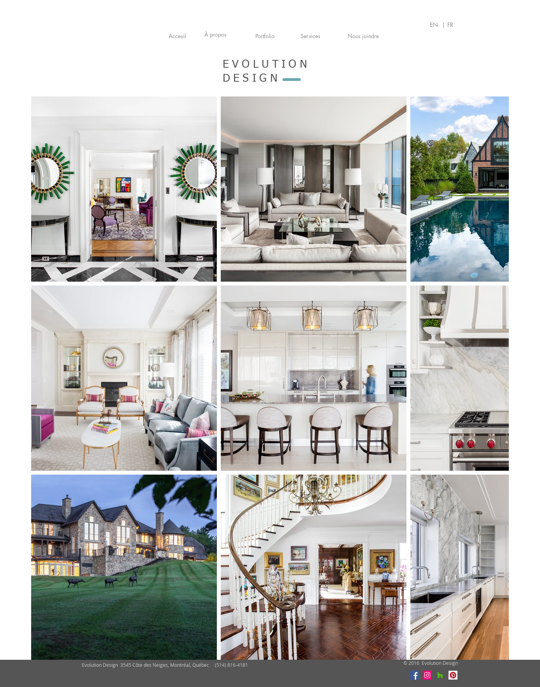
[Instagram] (427, 675)
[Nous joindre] (363, 36)
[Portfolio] (265, 36)
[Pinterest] (453, 675)
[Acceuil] (177, 36)
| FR (447, 24)
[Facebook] (414, 675)
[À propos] (215, 34)
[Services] (310, 36)
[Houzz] (440, 675)
